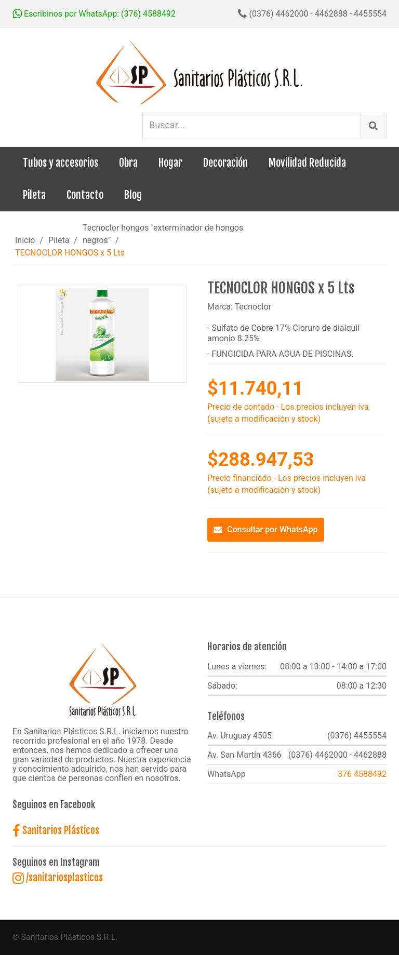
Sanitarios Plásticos (55, 830)
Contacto (84, 195)
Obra (128, 162)
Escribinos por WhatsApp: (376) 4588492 (94, 14)
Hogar (170, 162)
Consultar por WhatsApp (266, 529)
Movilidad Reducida (307, 162)
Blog (133, 195)
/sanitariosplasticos (57, 877)
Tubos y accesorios (60, 162)
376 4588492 (362, 774)
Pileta (34, 195)
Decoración (225, 162)
